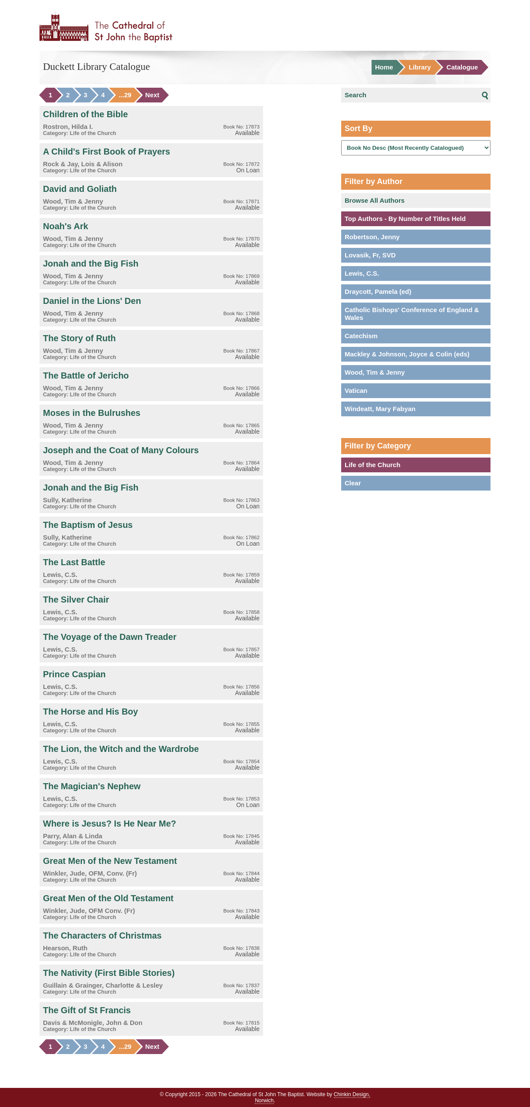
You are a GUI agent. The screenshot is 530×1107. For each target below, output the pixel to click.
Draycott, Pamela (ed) (378, 291)
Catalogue (462, 67)
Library (420, 67)
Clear (353, 483)
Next (152, 95)
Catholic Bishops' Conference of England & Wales (412, 313)
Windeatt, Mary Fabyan (380, 408)
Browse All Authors (375, 200)
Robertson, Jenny (372, 237)
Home (384, 67)
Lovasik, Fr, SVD (370, 255)
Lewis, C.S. (362, 273)
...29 (125, 95)
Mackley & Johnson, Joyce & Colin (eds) (407, 354)
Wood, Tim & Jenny (375, 372)
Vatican (356, 390)
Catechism (361, 335)
